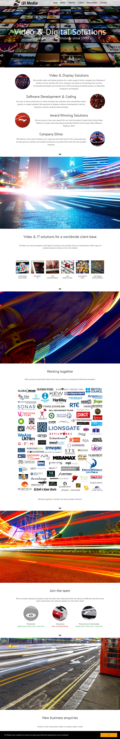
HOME (55, 3)
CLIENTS (81, 3)
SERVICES (71, 3)
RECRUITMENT (92, 3)
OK (109, 735)
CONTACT (103, 3)
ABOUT (62, 3)
